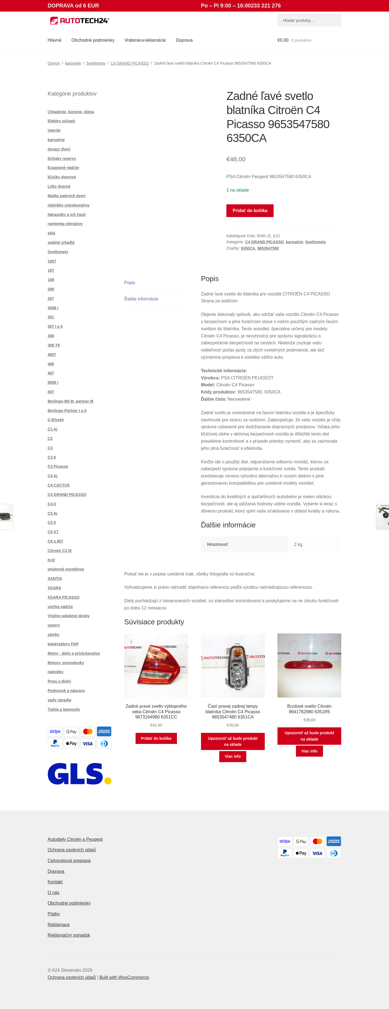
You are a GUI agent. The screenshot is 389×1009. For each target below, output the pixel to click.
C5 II (52, 522)
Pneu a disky (60, 681)
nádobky (56, 672)
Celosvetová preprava (69, 860)
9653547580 (268, 248)
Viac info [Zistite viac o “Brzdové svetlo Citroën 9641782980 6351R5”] (309, 751)
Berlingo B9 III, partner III (71, 401)
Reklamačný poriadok (69, 935)
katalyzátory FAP (63, 644)
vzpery (54, 625)
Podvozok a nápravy (66, 690)
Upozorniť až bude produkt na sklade (233, 741)
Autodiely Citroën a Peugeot (75, 839)
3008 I (53, 308)
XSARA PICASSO (64, 597)
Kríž (51, 560)
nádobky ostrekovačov (69, 205)
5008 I (53, 382)
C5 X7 (53, 532)
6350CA (248, 248)
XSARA (54, 588)
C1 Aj (52, 429)
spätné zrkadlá (61, 242)
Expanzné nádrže (63, 167)
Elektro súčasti (61, 121)
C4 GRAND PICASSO (130, 63)
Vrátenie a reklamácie (145, 40)
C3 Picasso (58, 466)
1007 (52, 261)
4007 (52, 354)
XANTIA (55, 578)
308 (51, 336)
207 (51, 298)
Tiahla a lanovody (64, 709)
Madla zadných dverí (67, 196)
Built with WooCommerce (124, 977)
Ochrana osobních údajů (72, 849)
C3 (50, 448)
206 (51, 289)
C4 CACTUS (59, 485)
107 (51, 270)
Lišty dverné (59, 186)
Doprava (184, 40)
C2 (50, 438)
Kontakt (55, 881)
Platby (54, 914)
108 (51, 280)
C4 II (52, 504)
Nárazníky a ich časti (67, 214)
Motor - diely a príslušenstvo (74, 653)
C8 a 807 (55, 541)
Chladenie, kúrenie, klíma (71, 112)
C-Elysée (56, 420)
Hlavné (55, 40)
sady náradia (60, 700)
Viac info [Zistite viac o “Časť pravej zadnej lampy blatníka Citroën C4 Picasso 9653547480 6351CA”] (233, 756)
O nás (54, 892)
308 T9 (54, 345)
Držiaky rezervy (62, 158)
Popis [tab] (129, 282)
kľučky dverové (62, 177)
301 (51, 317)
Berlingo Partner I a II (67, 410)
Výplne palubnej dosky (69, 616)
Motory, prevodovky (66, 663)
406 (51, 364)
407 (51, 373)
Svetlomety (95, 63)
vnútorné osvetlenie (66, 569)
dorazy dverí (59, 149)
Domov (54, 63)
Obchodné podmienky (93, 40)
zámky (54, 634)
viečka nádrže (60, 606)
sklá (51, 233)
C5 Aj (52, 513)
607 (51, 392)
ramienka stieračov (65, 223)
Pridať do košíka (250, 210)
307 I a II (55, 326)
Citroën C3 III (60, 550)
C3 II (52, 457)
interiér (54, 130)
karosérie (73, 63)
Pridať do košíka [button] (156, 738)
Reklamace (59, 924)
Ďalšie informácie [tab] (141, 299)
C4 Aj (52, 476)
